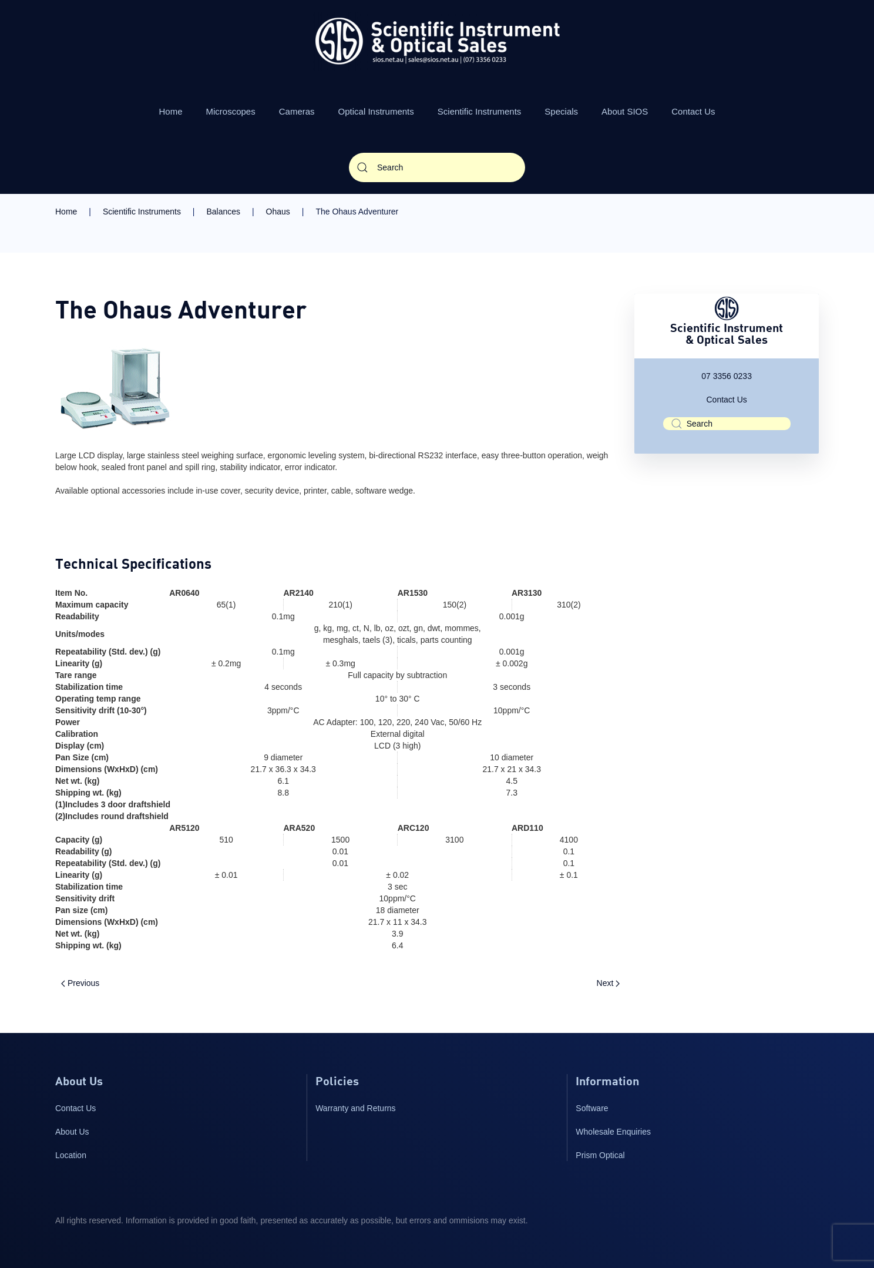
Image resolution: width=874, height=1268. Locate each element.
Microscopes (231, 111)
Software (592, 1108)
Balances (223, 211)
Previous (80, 983)
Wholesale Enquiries (613, 1131)
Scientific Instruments (480, 111)
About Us (72, 1131)
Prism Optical (600, 1155)
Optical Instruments (376, 111)
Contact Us (693, 111)
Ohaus (278, 211)
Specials (561, 111)
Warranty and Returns (355, 1108)
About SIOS (624, 111)
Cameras (297, 111)
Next (608, 983)
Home (171, 111)
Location (70, 1155)
